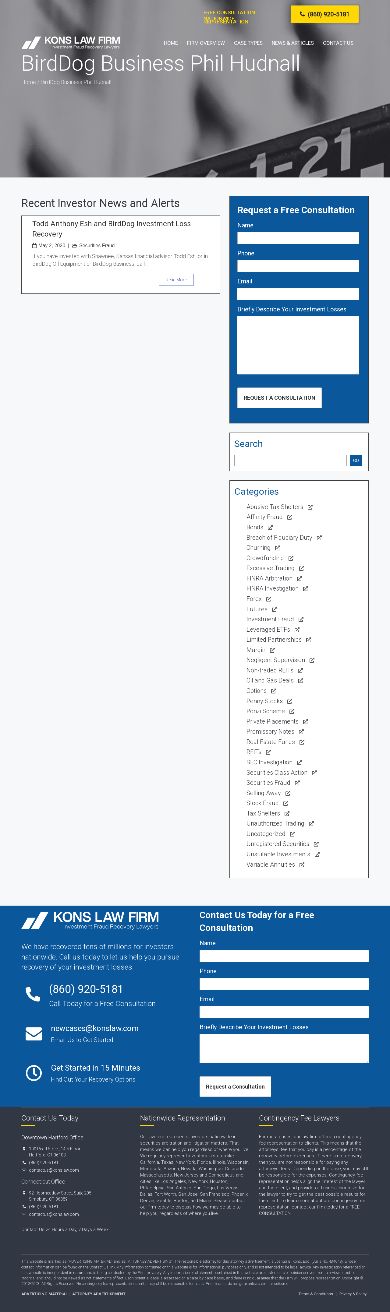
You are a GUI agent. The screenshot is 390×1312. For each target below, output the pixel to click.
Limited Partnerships (274, 639)
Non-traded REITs (269, 670)
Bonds (254, 527)
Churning (258, 547)
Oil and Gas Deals (270, 680)
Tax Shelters (263, 813)
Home (171, 43)
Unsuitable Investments (278, 854)
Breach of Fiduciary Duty (279, 537)
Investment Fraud (270, 619)
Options (256, 690)
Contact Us (338, 43)
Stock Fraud (262, 803)
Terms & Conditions (316, 1294)
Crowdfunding (265, 558)
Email (244, 281)
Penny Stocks (264, 701)
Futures (257, 609)
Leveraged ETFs (268, 629)
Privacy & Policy (353, 1294)
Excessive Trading (270, 568)
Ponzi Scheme (265, 711)
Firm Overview (206, 43)
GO (356, 460)
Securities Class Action (276, 772)
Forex (254, 598)
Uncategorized (265, 833)
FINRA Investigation (272, 588)
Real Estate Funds (270, 741)
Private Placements (272, 721)
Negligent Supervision (275, 660)
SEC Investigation (269, 762)
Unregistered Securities (277, 843)
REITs (253, 752)
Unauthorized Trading (275, 823)
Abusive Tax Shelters (274, 506)
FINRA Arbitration (269, 578)
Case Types (248, 43)
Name (245, 225)
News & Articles (293, 43)
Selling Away (263, 793)
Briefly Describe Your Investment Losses (291, 309)
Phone (245, 253)
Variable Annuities (270, 864)
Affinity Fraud (264, 517)
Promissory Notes (270, 731)
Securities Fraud (97, 245)
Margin (255, 650)
